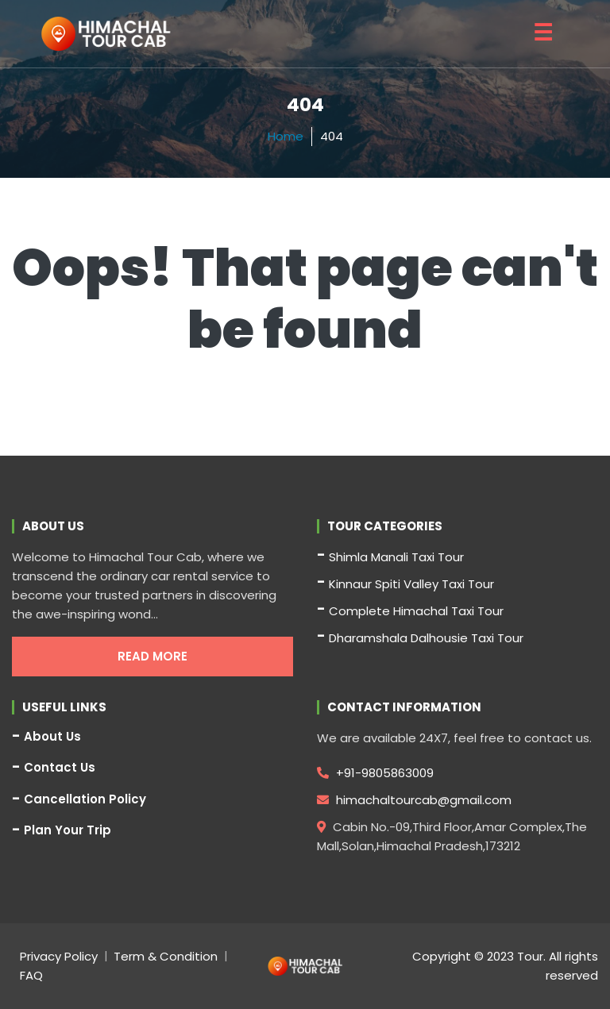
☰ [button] (543, 32)
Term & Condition (166, 956)
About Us (52, 737)
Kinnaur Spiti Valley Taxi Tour (411, 584)
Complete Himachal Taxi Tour (416, 611)
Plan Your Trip (67, 830)
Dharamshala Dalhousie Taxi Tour (426, 638)
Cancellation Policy (85, 799)
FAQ (31, 975)
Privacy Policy (59, 956)
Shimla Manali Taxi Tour (396, 557)
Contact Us (59, 768)
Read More (152, 656)
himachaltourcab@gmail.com (414, 799)
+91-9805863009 (375, 772)
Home (285, 136)
